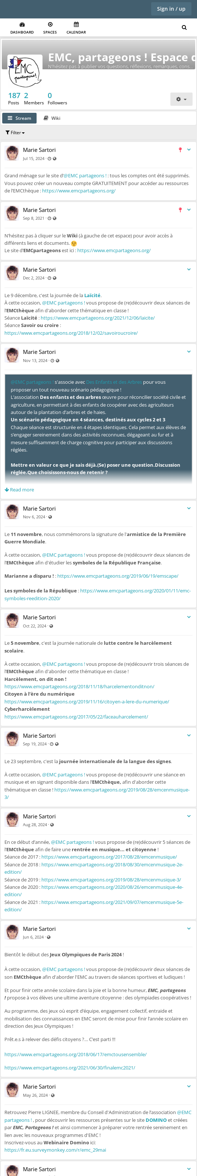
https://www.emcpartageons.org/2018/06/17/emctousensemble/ (75, 1054)
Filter (15, 132)
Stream (19, 118)
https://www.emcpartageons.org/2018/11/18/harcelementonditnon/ (79, 686)
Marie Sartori (39, 149)
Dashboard (22, 28)
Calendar (76, 28)
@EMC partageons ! (85, 175)
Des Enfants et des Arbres (114, 382)
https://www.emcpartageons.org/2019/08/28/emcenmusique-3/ (111, 879)
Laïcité (92, 295)
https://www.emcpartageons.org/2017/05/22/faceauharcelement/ (76, 716)
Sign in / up (171, 8)
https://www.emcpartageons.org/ (79, 190)
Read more (19, 489)
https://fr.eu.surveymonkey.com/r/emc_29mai (55, 1150)
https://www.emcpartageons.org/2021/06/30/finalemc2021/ (69, 1067)
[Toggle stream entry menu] (189, 150)
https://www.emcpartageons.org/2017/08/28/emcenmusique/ (109, 856)
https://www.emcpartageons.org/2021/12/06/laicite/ (98, 317)
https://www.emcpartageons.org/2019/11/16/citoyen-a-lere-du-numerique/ (86, 701)
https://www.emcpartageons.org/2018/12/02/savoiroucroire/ (71, 333)
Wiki (52, 118)
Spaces (50, 28)
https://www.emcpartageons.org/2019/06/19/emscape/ (118, 576)
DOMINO (156, 1120)
